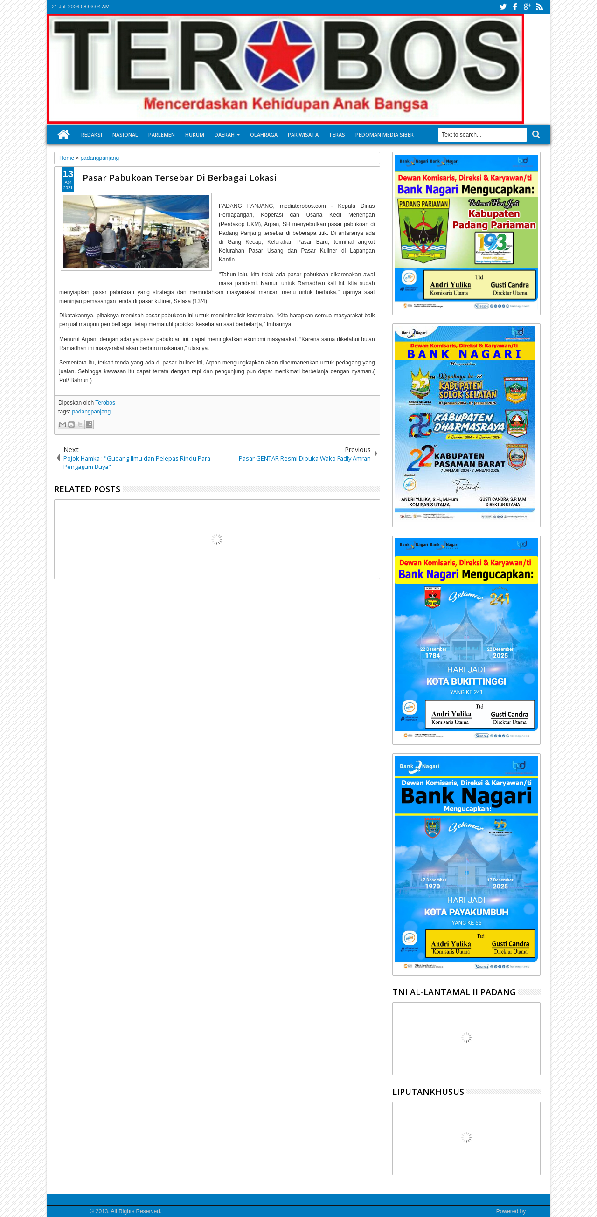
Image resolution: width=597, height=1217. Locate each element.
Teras (337, 134)
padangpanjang (91, 411)
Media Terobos (70, 1211)
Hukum (194, 134)
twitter (503, 7)
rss (539, 7)
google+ (527, 7)
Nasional (125, 134)
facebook (515, 7)
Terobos (105, 402)
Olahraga (264, 134)
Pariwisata (303, 134)
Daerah (225, 134)
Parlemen (161, 134)
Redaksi (91, 134)
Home (64, 134)
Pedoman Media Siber (384, 134)
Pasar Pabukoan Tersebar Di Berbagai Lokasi (180, 177)
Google (536, 1211)
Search (535, 134)
